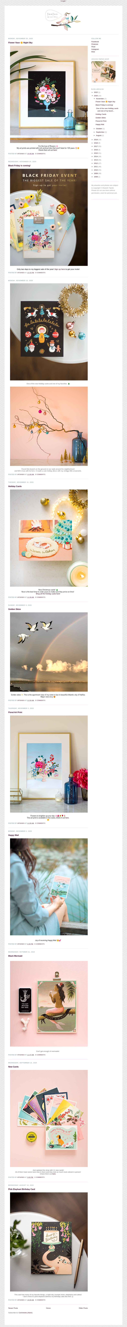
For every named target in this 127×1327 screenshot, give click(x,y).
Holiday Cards (15, 486)
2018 (96, 143)
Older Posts (83, 1308)
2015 (96, 153)
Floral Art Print (15, 712)
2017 (96, 146)
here (55, 150)
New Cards (13, 1067)
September (100, 132)
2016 (96, 150)
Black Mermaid (15, 956)
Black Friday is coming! (19, 166)
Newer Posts (13, 1308)
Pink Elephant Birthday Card (21, 1189)
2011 (96, 167)
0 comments (40, 153)
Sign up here (59, 269)
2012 (96, 163)
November (100, 99)
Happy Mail (13, 835)
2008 (96, 177)
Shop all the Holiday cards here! (48, 594)
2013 (96, 160)
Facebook (95, 42)
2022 (96, 92)
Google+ (63, 1)
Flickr (93, 47)
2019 (96, 140)
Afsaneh (21, 153)
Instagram (95, 49)
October (99, 129)
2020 (96, 96)
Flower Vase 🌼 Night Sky (20, 43)
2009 (96, 173)
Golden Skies (14, 609)
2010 (96, 170)
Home (48, 1308)
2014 (96, 156)
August (99, 135)
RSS (93, 52)
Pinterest (94, 44)
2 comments (39, 1177)
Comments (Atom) (25, 1313)
